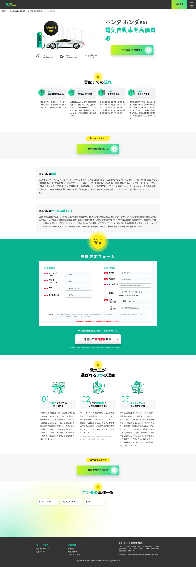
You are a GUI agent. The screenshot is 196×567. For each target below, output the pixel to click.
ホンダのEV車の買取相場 (34, 11)
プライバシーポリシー (75, 555)
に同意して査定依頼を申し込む (99, 330)
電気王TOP (5, 11)
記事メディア (40, 552)
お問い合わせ (72, 552)
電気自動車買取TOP (43, 549)
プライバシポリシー (88, 330)
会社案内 (71, 549)
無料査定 (179, 4)
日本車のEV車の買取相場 (17, 11)
